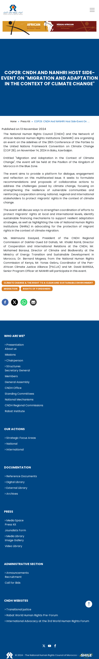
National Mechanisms (19, 399)
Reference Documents (21, 476)
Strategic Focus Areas (21, 438)
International (15, 449)
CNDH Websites (16, 601)
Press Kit (25, 121)
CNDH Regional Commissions (24, 405)
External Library (16, 488)
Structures (13, 366)
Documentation (17, 467)
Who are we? (14, 336)
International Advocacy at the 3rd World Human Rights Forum (47, 621)
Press (8, 512)
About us (11, 349)
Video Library (13, 546)
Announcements (17, 573)
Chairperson (14, 360)
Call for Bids (12, 583)
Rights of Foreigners (37, 288)
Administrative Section (23, 564)
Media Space (15, 520)
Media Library (15, 536)
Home (13, 121)
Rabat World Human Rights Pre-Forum (32, 615)
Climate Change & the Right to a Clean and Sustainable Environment (48, 282)
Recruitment (13, 577)
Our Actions (14, 429)
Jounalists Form (15, 530)
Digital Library (15, 482)
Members (11, 376)
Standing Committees (19, 394)
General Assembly (17, 382)
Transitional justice (18, 609)
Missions (10, 355)
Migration (10, 288)
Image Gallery (14, 540)
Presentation (15, 345)
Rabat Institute (15, 411)
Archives (12, 494)
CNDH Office (13, 388)
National (11, 444)
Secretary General (17, 370)
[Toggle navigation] (92, 9)
